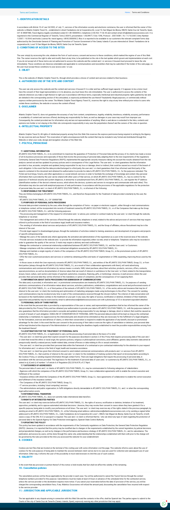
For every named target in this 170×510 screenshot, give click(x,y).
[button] (164, 504)
